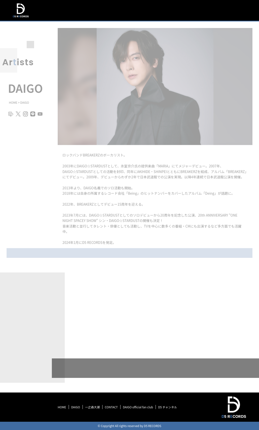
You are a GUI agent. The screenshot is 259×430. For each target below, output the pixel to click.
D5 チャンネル (167, 407)
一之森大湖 (92, 407)
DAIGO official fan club (138, 407)
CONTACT (111, 407)
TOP (142, 19)
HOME (62, 407)
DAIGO (75, 407)
